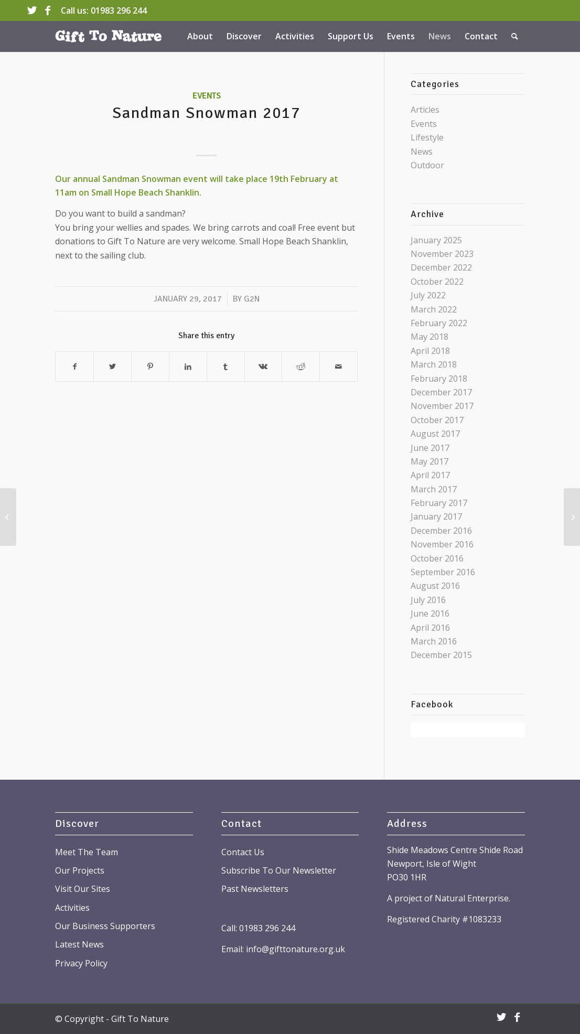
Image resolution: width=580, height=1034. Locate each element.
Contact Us (242, 852)
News (422, 151)
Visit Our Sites (82, 889)
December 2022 (441, 267)
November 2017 (442, 406)
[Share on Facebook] (74, 366)
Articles (425, 109)
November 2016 (442, 544)
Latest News (79, 944)
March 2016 (434, 641)
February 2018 (439, 378)
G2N (252, 299)
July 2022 (428, 295)
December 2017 (441, 392)
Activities (72, 907)
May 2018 (429, 336)
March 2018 (434, 364)
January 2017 (436, 516)
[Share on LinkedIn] (188, 366)
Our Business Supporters (105, 926)
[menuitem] (200, 36)
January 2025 (436, 240)
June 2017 (430, 448)
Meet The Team (86, 852)
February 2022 (439, 323)
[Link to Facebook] (48, 10)
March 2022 (434, 309)
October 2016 (437, 558)
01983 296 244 (119, 10)
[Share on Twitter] (112, 366)
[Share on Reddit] (300, 366)
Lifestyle (427, 137)
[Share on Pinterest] (150, 366)
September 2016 (443, 572)
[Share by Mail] (338, 366)
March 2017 (434, 489)
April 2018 (430, 351)
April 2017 (430, 475)
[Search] (514, 36)
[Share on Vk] (263, 366)
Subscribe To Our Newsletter (278, 870)
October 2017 (437, 420)
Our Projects (79, 870)
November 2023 (442, 254)
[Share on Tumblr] (225, 366)
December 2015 (441, 655)
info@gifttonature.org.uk (295, 949)
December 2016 (441, 530)
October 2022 (437, 281)
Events (206, 96)
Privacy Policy (81, 963)
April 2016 (430, 627)
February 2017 (439, 503)
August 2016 (435, 585)
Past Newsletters (254, 889)
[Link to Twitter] (31, 10)
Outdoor (427, 165)
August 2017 (435, 433)
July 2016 (428, 600)
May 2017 (429, 461)
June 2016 (430, 613)
